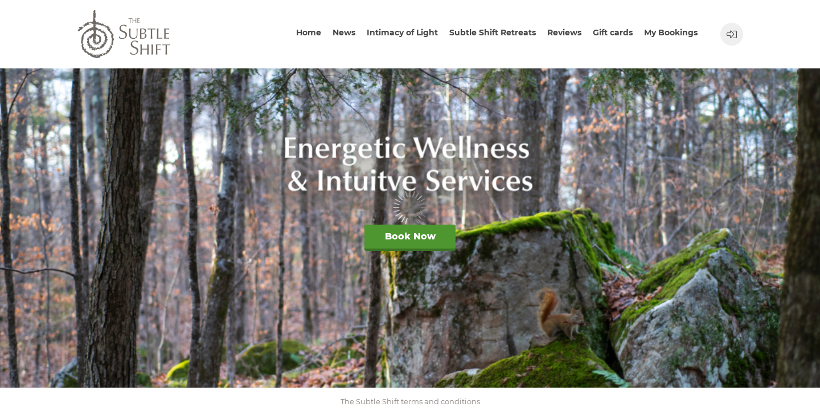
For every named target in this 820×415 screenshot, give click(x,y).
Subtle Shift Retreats (492, 32)
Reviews (564, 32)
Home (308, 32)
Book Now (410, 236)
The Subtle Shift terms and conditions (410, 401)
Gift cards (613, 32)
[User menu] (731, 34)
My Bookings (671, 32)
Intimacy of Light (402, 32)
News (344, 32)
